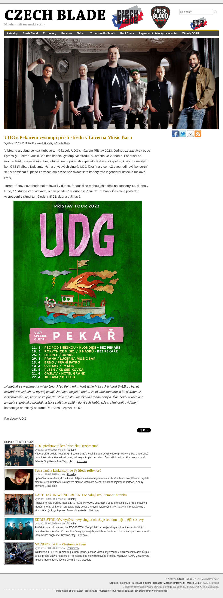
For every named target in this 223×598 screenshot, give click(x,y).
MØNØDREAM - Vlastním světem (60, 544)
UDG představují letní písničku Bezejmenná (66, 446)
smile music (62, 590)
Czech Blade (62, 143)
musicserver (105, 590)
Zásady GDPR (190, 33)
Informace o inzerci (141, 583)
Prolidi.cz (214, 579)
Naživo (81, 33)
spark (71, 590)
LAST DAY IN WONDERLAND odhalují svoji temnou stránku (81, 495)
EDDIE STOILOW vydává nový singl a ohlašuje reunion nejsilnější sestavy (89, 520)
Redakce (157, 583)
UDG (22, 418)
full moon (118, 590)
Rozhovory (49, 33)
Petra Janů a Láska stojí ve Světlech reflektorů (68, 470)
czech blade (91, 590)
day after (139, 590)
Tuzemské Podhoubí (102, 33)
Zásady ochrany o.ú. (174, 583)
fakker (80, 590)
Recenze (66, 33)
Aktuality (12, 33)
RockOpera (127, 33)
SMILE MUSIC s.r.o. (189, 579)
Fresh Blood (30, 33)
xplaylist (129, 590)
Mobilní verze (194, 583)
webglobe (162, 590)
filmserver (151, 590)
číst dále (82, 461)
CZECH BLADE (55, 16)
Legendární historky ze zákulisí (158, 33)
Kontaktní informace (119, 583)
